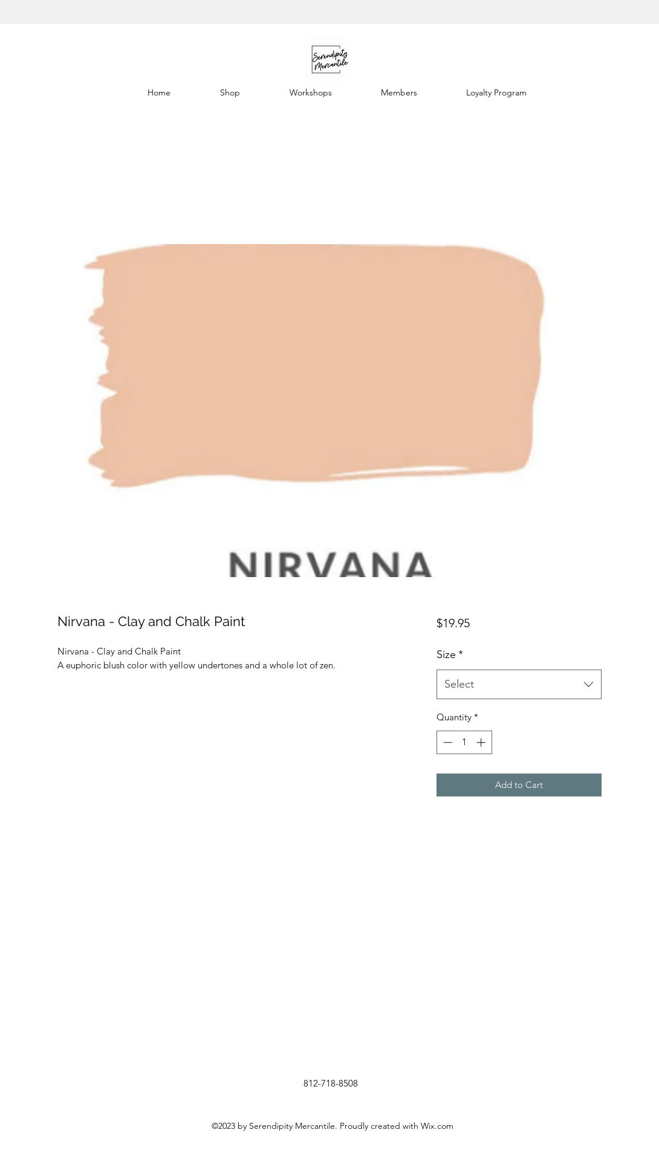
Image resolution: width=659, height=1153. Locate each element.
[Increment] (482, 742)
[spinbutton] (464, 742)
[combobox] (519, 685)
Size (450, 654)
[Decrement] (446, 742)
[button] (230, 92)
